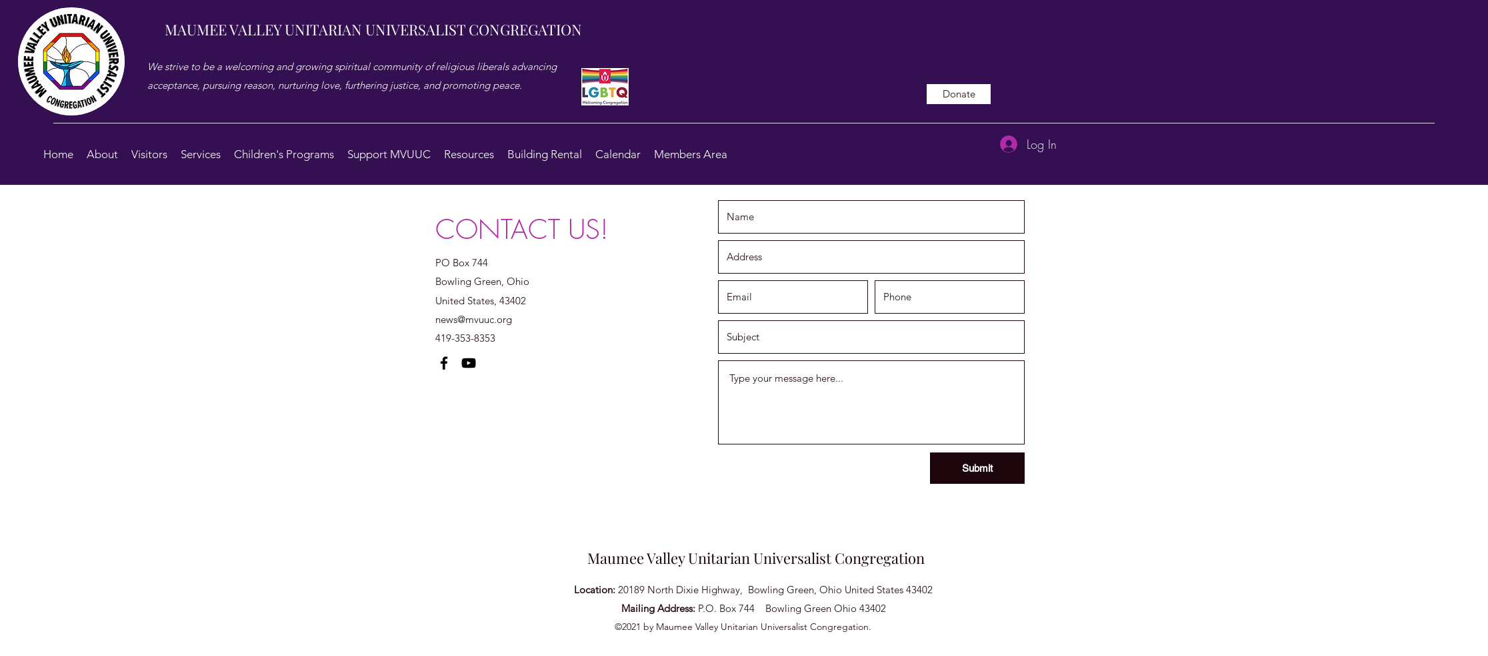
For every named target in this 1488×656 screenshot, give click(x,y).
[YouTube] (468, 363)
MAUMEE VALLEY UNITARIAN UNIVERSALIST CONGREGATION (373, 29)
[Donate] (959, 94)
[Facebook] (444, 363)
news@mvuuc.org (473, 319)
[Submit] (977, 468)
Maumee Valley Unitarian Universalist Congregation (756, 558)
